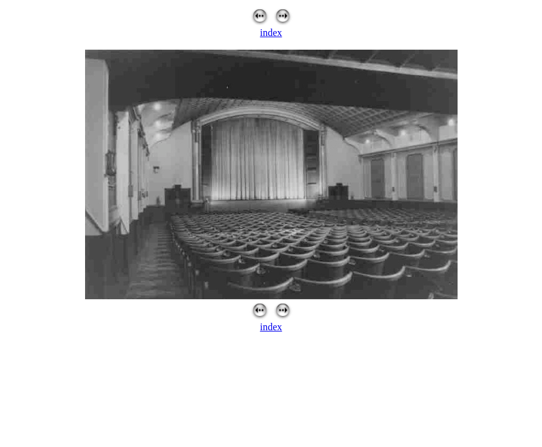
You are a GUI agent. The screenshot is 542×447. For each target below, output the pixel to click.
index (271, 32)
